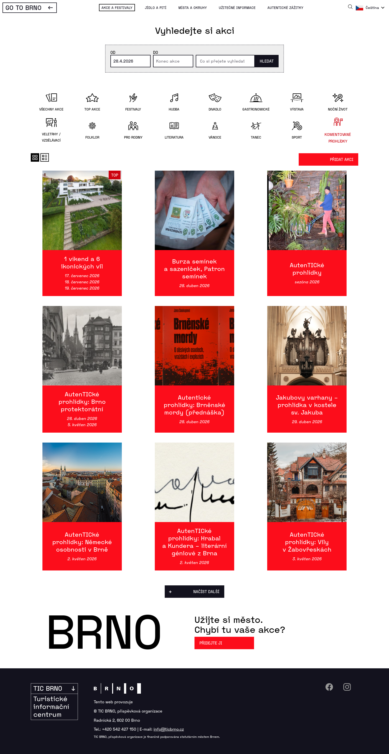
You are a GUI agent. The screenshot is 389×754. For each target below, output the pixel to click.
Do (155, 52)
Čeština (372, 7)
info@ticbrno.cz (169, 729)
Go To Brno (23, 7)
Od (112, 52)
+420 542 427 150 (119, 729)
